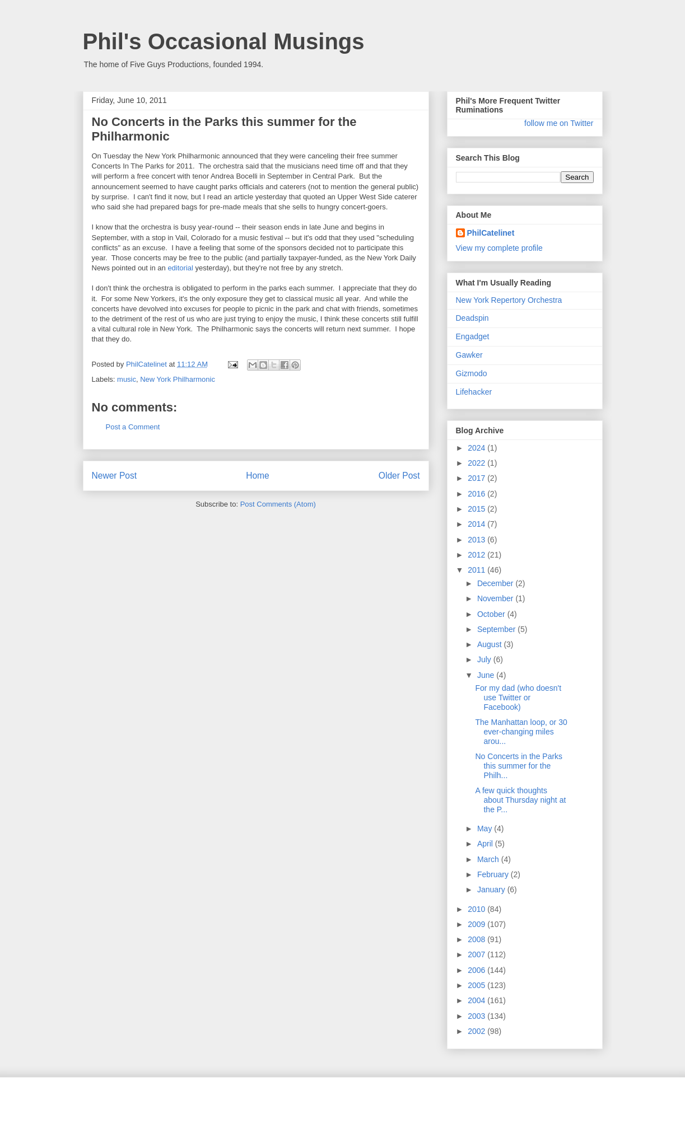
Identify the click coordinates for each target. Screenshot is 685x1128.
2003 (477, 1016)
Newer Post (114, 475)
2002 (477, 1031)
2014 (477, 523)
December (496, 583)
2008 (477, 939)
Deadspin (472, 317)
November (496, 598)
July (485, 659)
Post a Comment (133, 427)
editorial (180, 268)
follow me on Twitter (558, 123)
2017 (477, 478)
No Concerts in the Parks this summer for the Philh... (518, 766)
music (126, 379)
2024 (477, 447)
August (490, 644)
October (492, 614)
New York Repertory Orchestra (509, 300)
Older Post (399, 475)
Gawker (469, 354)
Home (257, 475)
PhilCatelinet (491, 232)
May (485, 828)
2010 (477, 909)
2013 (477, 539)
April (486, 843)
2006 (477, 970)
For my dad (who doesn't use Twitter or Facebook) (518, 698)
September (497, 629)
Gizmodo (471, 373)
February (494, 874)
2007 (477, 954)
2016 (477, 493)
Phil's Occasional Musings (224, 41)
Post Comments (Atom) (278, 504)
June (486, 675)
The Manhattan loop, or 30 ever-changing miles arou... (521, 732)
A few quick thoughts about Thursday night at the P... (520, 800)
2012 (477, 554)
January (492, 889)
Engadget (473, 336)
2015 (477, 508)
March (489, 859)
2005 (477, 985)
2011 (477, 569)
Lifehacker (474, 391)
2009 (477, 924)
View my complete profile (499, 248)
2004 (477, 1000)
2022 (477, 462)
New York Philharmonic (177, 379)
